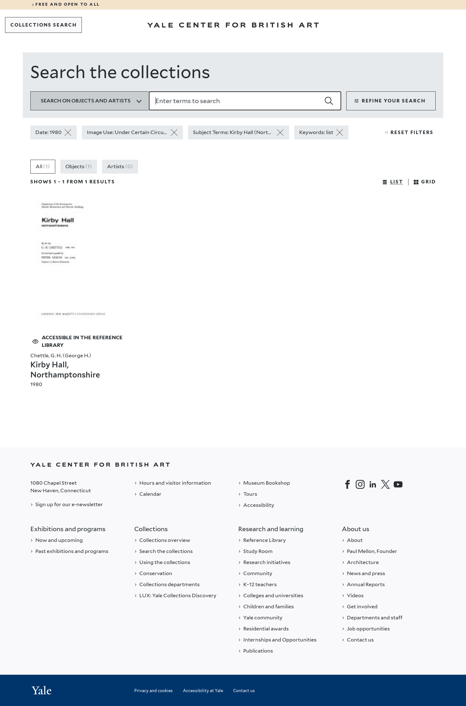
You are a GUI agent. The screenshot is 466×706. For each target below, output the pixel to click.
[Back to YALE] (233, 465)
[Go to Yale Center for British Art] (233, 25)
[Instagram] (360, 484)
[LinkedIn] (373, 484)
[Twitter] (385, 484)
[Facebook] (347, 484)
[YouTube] (398, 484)
